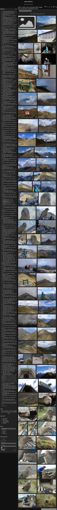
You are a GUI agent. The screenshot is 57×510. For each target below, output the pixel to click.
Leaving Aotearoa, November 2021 (9, 162)
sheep (15, 412)
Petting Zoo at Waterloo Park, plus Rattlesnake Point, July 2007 (8, 360)
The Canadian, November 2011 (9, 298)
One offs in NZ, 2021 (7, 190)
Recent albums (6, 421)
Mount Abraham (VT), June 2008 (9, 338)
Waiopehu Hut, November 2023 (9, 90)
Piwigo (55, 508)
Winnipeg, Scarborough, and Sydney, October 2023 (7, 92)
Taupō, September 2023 (7, 93)
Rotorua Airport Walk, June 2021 (9, 176)
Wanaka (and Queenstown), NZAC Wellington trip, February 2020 (8, 230)
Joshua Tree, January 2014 (8, 285)
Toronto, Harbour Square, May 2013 (10, 287)
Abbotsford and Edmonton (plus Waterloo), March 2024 (8, 83)
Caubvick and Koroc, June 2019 (9, 241)
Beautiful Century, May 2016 (8, 264)
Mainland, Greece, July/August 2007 (10, 354)
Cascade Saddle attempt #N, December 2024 (7, 49)
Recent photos (5, 420)
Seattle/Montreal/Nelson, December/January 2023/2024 (7, 86)
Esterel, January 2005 (7, 390)
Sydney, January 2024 (7, 84)
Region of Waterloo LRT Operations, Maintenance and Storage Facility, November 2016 (9, 262)
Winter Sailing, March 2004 (8, 399)
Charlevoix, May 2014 (7, 284)
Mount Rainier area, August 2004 (9, 397)
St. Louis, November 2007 (8, 346)
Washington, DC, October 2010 (9, 308)
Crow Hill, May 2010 (7, 310)
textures (10, 410)
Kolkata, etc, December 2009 (8, 314)
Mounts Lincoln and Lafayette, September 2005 (7, 384)
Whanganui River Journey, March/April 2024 (7, 79)
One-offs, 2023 (6, 119)
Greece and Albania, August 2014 (9, 280)
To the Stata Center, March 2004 (9, 400)
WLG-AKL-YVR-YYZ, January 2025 (10, 43)
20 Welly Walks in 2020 (7, 191)
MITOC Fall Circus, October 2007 (9, 347)
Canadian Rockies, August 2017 (9, 259)
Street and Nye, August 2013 (8, 286)
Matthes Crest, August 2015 (8, 275)
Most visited (5, 418)
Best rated (5, 419)
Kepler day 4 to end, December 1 (9, 204)
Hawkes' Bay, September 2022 (9, 138)
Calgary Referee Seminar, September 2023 (7, 95)
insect (12, 412)
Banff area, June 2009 (7, 316)
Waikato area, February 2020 (8, 228)
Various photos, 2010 (7, 305)
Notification (5, 433)
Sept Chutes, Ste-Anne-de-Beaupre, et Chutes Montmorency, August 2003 (9, 403)
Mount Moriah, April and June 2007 (9, 361)
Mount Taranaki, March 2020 (8, 222)
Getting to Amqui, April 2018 (8, 255)
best (2, 410)
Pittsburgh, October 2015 (7, 268)
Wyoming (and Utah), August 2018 (9, 250)
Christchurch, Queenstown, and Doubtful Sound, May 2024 (8, 76)
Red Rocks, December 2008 (8, 322)
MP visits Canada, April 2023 (8, 111)
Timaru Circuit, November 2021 (9, 164)
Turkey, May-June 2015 (7, 279)
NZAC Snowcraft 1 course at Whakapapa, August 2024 (7, 68)
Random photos (6, 237)
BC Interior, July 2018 (7, 254)
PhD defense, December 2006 (8, 367)
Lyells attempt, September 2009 (9, 315)
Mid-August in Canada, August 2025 (10, 24)
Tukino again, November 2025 (8, 12)
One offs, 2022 (5, 159)
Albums (2, 9)
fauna (5, 410)
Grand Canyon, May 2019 (8, 242)
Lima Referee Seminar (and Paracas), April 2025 (7, 38)
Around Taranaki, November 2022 (9, 128)
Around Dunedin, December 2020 (9, 192)
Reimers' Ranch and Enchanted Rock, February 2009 (8, 319)
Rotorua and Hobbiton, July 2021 (9, 171)
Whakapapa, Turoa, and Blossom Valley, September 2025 (8, 18)
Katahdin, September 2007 (8, 349)
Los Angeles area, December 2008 (9, 325)
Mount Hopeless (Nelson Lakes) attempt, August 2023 (8, 97)
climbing (6, 412)
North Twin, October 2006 (8, 370)
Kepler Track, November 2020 (8, 196)
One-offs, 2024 (6, 87)
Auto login (3, 448)
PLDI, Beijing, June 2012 (7, 292)
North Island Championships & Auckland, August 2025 (8, 23)
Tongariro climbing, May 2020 (8, 221)
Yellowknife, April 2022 (7, 151)
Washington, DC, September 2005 (9, 395)
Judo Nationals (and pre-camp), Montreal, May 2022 (8, 149)
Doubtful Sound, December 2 (9, 206)
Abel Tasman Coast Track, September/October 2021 (7, 168)
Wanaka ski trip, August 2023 (8, 98)
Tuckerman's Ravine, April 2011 (9, 302)
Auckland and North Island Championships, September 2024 (7, 64)
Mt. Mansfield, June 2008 (7, 340)
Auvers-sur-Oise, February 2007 (9, 364)
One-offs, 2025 (6, 45)
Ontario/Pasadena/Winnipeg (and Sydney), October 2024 (8, 59)
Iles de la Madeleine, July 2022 (9, 144)
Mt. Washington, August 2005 (8, 385)
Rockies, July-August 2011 (8, 300)
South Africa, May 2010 (7, 311)
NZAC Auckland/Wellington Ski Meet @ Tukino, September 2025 (9, 19)
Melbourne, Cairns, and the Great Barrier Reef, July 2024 (8, 70)
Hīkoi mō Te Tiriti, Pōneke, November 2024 (7, 55)
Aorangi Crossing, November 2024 (9, 52)
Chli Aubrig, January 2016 (8, 267)
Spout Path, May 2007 (7, 363)
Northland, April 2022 (7, 150)
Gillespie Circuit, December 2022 (9, 120)
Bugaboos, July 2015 (7, 276)
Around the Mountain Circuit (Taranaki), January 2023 (7, 116)
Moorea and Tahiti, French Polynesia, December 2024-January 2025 (8, 47)
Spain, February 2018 (7, 256)
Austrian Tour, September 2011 (9, 299)
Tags (4, 430)
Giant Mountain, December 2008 (9, 323)
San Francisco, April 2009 (8, 317)
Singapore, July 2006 (7, 374)
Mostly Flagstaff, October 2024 (9, 62)
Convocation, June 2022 (7, 147)
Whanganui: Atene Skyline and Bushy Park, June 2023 (8, 107)
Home (19, 7)
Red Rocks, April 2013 (7, 289)
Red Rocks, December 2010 (8, 306)
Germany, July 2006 (6, 373)
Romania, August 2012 (7, 291)
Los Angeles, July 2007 (7, 356)
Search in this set (26, 10)
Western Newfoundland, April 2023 (9, 112)
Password (3, 445)
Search (4, 431)
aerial (2, 412)
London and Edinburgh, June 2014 (9, 282)
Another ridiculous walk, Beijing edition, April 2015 (8, 278)
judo (9, 412)
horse (9, 413)
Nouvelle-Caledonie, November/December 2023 (6, 89)
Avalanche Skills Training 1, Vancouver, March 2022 (7, 155)
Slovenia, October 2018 (7, 249)
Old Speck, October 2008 (8, 329)
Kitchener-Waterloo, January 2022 (9, 160)
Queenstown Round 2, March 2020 (9, 223)
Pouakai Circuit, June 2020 (8, 219)
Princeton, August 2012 (7, 290)
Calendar (4, 423)
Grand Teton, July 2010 (7, 309)
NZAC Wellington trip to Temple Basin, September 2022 (8, 137)
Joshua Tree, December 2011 (8, 295)
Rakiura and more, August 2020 (9, 213)
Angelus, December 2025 (8, 11)
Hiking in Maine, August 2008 (8, 332)
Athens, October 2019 (7, 240)
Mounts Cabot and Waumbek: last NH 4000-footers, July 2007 (8, 358)
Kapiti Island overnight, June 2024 (9, 73)
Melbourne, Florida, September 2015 (10, 271)
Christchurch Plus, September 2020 (10, 211)
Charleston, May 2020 (7, 220)
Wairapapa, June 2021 (7, 175)
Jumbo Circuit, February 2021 (8, 187)
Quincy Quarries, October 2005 (9, 382)
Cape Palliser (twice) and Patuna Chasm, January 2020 (8, 232)
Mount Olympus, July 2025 (8, 28)
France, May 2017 (6, 260)
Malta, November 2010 (7, 307)
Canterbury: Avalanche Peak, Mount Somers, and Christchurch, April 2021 (9, 181)
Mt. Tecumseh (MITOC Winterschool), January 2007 (7, 366)
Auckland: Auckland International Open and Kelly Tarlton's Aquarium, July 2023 (9, 104)
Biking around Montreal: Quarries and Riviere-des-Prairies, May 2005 (8, 387)
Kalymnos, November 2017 (8, 257)
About (4, 432)
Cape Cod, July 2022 (7, 140)
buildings (15, 410)
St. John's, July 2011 (7, 301)
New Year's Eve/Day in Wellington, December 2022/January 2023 (8, 118)
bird (7, 410)
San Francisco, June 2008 (8, 337)
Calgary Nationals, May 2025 (8, 32)
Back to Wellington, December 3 (9, 207)
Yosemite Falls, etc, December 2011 (10, 296)
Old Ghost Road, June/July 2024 (9, 71)
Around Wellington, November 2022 (10, 126)
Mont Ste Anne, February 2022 (9, 158)
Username (3, 442)
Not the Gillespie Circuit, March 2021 (10, 183)
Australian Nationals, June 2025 (9, 31)
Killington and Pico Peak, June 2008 (10, 341)
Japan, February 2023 (7, 114)
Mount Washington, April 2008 (8, 343)
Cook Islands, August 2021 (8, 170)
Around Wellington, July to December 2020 (7, 218)
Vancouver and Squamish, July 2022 (10, 141)
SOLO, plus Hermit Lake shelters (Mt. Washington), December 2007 (8, 369)
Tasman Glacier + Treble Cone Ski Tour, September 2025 (8, 21)
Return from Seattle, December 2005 (10, 380)
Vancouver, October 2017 (8, 258)
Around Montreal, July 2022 (8, 143)
